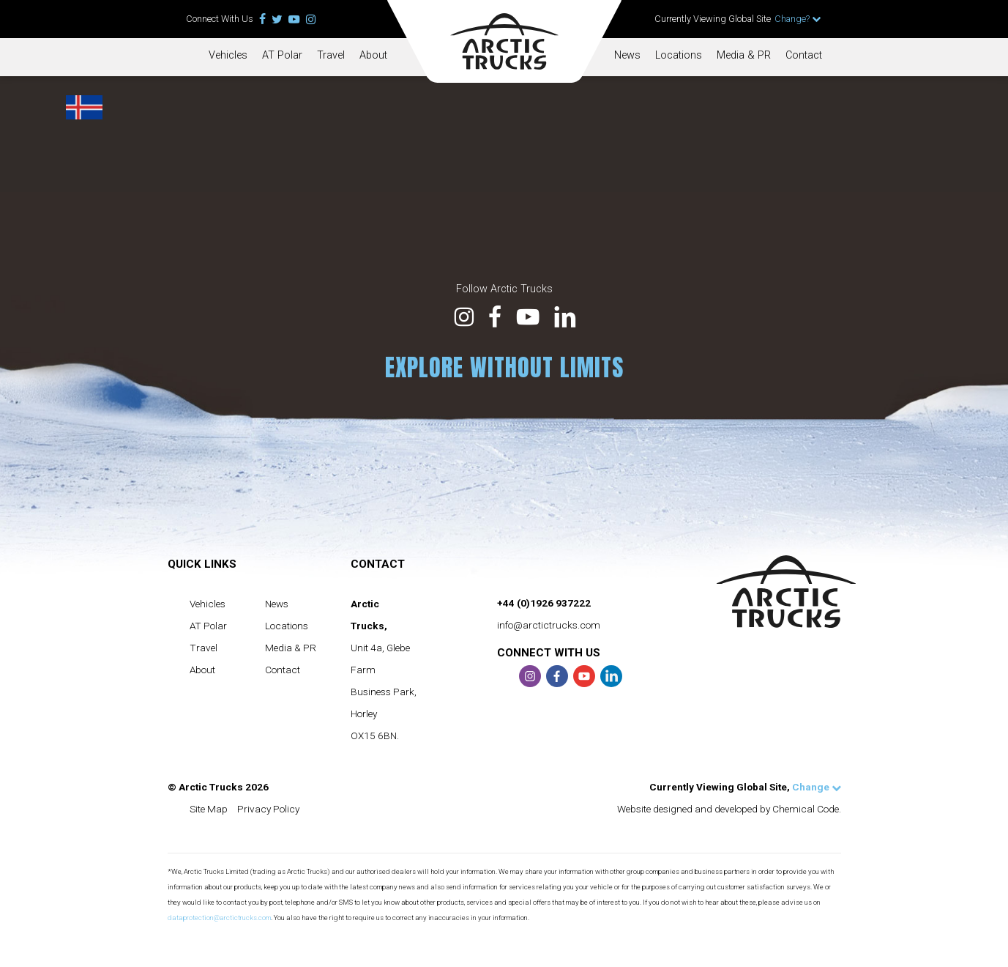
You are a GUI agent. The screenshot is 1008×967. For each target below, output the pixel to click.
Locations (678, 55)
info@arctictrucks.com (548, 625)
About (373, 55)
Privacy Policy (268, 809)
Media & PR (744, 55)
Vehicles (228, 55)
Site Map (209, 809)
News (627, 55)
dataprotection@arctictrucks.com (219, 918)
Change (816, 787)
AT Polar (282, 55)
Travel (331, 55)
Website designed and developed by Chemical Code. (729, 809)
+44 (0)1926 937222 (544, 603)
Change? (797, 18)
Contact (803, 55)
